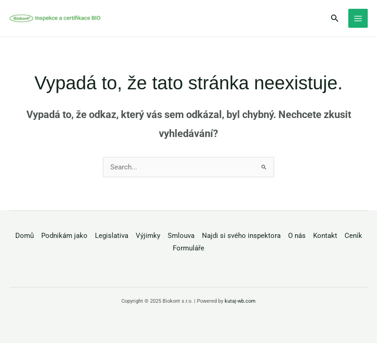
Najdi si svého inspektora (241, 235)
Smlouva (181, 235)
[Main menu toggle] (358, 18)
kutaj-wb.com (240, 301)
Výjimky (148, 235)
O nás (297, 235)
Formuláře (188, 248)
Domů (24, 235)
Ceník (353, 235)
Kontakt (325, 235)
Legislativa (111, 235)
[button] (335, 18)
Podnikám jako (64, 235)
